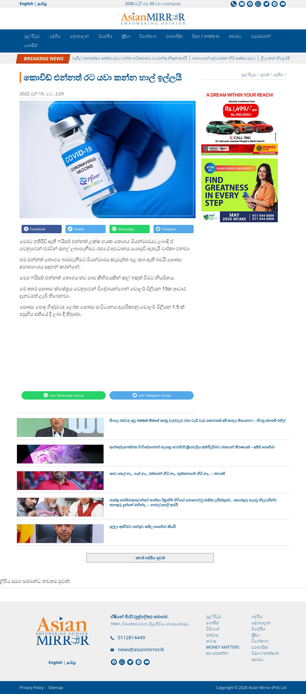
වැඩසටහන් (261, 36)
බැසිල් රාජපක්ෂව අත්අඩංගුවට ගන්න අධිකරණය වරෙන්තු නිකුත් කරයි (132, 58)
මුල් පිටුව (32, 36)
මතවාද (212, 635)
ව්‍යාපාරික (174, 36)
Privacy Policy (32, 687)
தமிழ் (42, 3)
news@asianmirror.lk (141, 649)
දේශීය (54, 36)
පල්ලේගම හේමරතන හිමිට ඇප (44, 58)
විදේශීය (105, 36)
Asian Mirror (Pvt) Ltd (266, 687)
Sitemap (55, 687)
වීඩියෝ (212, 628)
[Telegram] (173, 229)
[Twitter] (86, 229)
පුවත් (265, 74)
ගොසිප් (30, 45)
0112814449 (131, 637)
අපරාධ (235, 36)
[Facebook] (42, 229)
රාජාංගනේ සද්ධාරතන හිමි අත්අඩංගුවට (227, 58)
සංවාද (211, 641)
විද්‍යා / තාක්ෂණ (205, 36)
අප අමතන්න (217, 653)
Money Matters (222, 647)
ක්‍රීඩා (126, 36)
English (26, 3)
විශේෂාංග (147, 36)
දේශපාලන (79, 36)
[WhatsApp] (129, 229)
